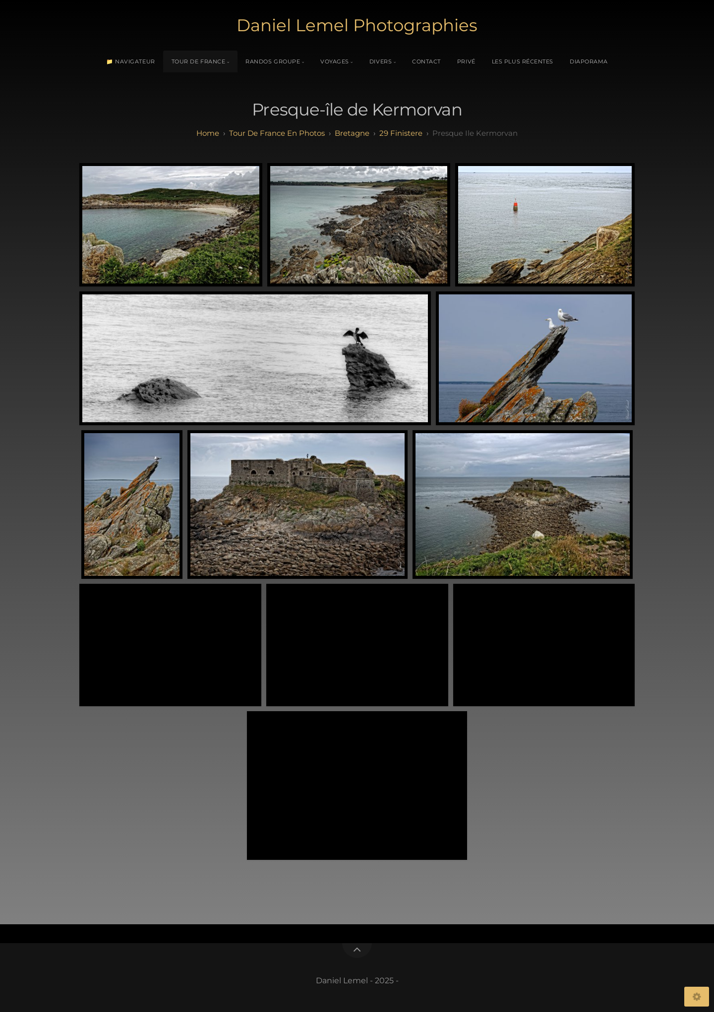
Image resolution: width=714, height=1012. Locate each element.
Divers (380, 61)
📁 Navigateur (130, 61)
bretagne (352, 133)
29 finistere (400, 133)
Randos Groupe (272, 61)
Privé (466, 61)
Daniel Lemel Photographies (357, 25)
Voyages (334, 61)
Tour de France (199, 61)
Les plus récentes (522, 61)
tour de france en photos (277, 133)
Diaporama (589, 61)
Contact (426, 61)
